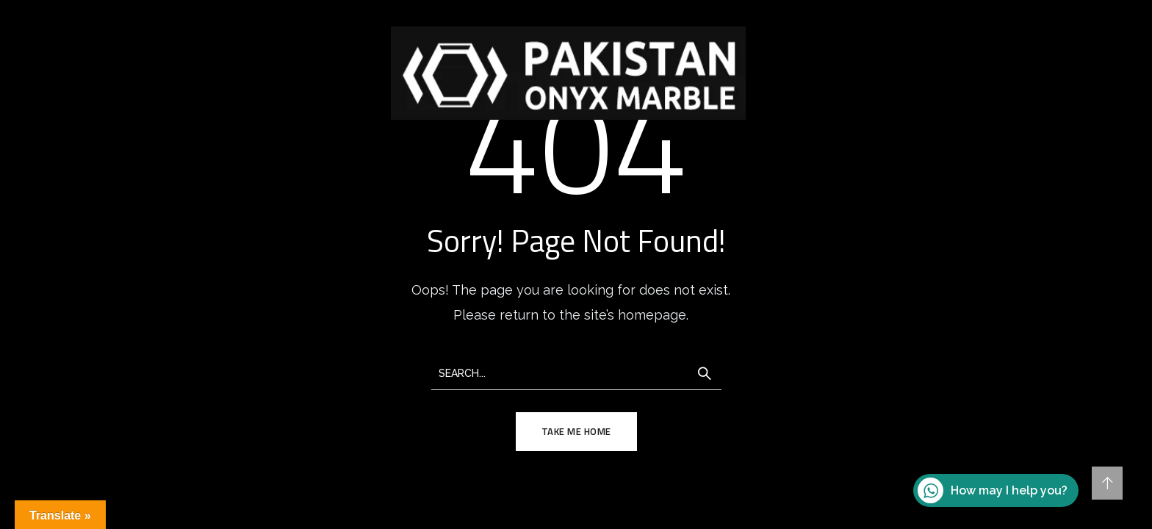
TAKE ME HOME (576, 431)
